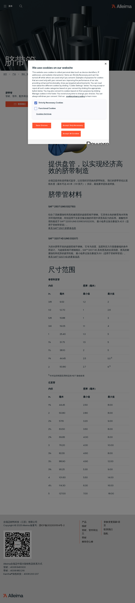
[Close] (106, 64)
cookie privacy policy (75, 96)
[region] (68, 102)
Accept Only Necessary (73, 125)
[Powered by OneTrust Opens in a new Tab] (97, 142)
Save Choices (42, 125)
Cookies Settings (44, 114)
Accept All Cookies (71, 133)
